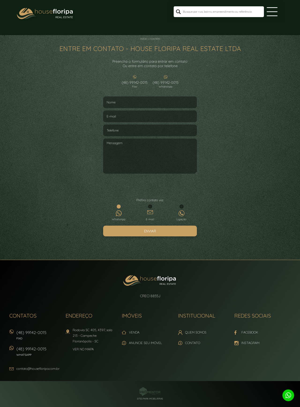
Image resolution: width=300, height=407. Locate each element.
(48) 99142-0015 (135, 84)
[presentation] (150, 186)
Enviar (150, 231)
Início (143, 38)
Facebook (249, 332)
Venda (134, 332)
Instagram (250, 343)
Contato (155, 38)
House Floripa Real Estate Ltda (150, 281)
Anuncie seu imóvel (145, 343)
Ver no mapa (83, 349)
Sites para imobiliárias (150, 398)
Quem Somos (195, 332)
